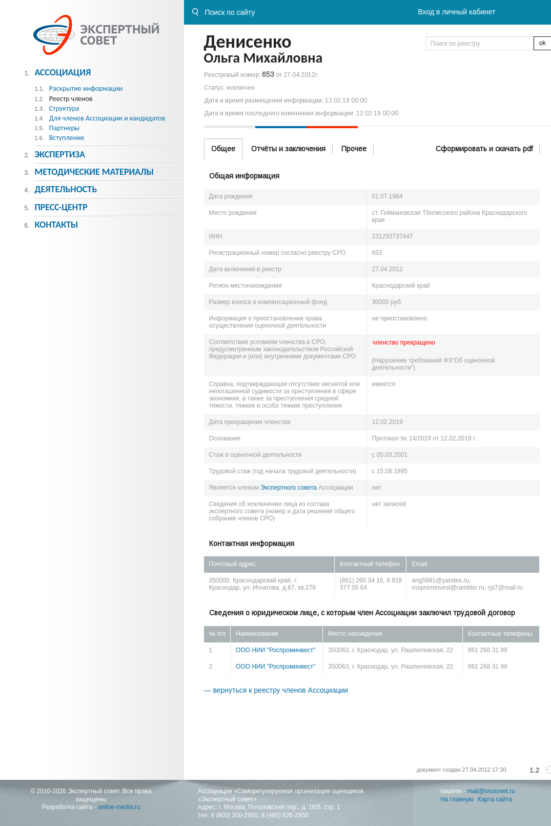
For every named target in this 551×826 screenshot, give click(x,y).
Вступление (67, 137)
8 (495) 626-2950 (285, 815)
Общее (223, 149)
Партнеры (64, 128)
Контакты (56, 224)
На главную (456, 799)
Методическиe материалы (93, 171)
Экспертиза (59, 154)
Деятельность (65, 189)
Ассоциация (62, 72)
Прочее (353, 149)
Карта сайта (495, 799)
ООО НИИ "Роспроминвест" (275, 650)
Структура (64, 108)
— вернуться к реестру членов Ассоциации (276, 690)
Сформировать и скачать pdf (484, 149)
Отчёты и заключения (288, 149)
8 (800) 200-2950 (234, 815)
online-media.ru (119, 807)
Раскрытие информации (86, 88)
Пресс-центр (60, 207)
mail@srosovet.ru (491, 791)
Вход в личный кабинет (456, 12)
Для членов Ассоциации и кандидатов (107, 118)
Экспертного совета (288, 487)
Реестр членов (71, 98)
